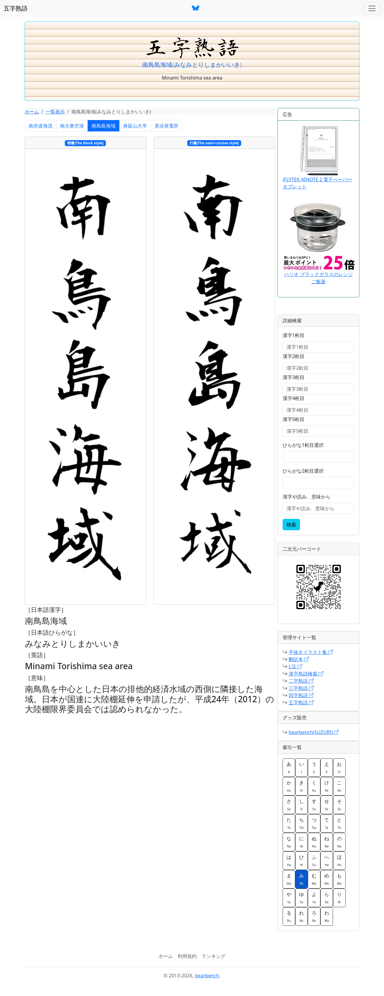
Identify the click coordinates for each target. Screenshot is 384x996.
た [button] (288, 823)
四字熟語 (301, 695)
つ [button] (314, 823)
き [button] (301, 786)
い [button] (301, 767)
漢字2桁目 (293, 356)
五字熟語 (16, 8)
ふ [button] (314, 860)
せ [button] (326, 804)
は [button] (288, 860)
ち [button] (301, 823)
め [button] (326, 879)
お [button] (339, 767)
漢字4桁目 (293, 398)
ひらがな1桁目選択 (303, 445)
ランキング (214, 956)
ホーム (32, 111)
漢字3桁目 (293, 377)
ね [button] (326, 841)
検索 (291, 524)
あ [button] (288, 767)
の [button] (339, 841)
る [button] (288, 916)
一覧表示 (55, 111)
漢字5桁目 (293, 419)
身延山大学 (135, 125)
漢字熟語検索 (306, 673)
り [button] (339, 897)
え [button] (326, 767)
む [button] (314, 879)
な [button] (288, 841)
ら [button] (326, 897)
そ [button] (339, 804)
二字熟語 (301, 681)
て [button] (326, 823)
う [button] (314, 767)
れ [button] (301, 916)
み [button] (301, 879)
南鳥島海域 (104, 125)
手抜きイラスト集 (311, 652)
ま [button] (288, 879)
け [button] (326, 786)
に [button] (301, 841)
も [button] (339, 879)
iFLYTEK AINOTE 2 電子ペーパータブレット (317, 157)
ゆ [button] (301, 897)
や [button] (288, 897)
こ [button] (339, 786)
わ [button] (326, 916)
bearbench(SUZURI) (314, 732)
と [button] (339, 823)
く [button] (314, 786)
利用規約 (187, 956)
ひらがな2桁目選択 (303, 471)
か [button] (288, 786)
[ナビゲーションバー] (372, 8)
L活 (295, 666)
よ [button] (314, 897)
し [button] (301, 804)
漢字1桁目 (293, 335)
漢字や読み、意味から (307, 496)
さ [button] (288, 804)
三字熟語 (301, 688)
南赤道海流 (40, 125)
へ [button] (326, 860)
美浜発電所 (166, 125)
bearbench (207, 975)
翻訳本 (299, 659)
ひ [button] (301, 860)
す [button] (314, 804)
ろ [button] (314, 916)
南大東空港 (72, 125)
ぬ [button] (314, 841)
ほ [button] (339, 860)
